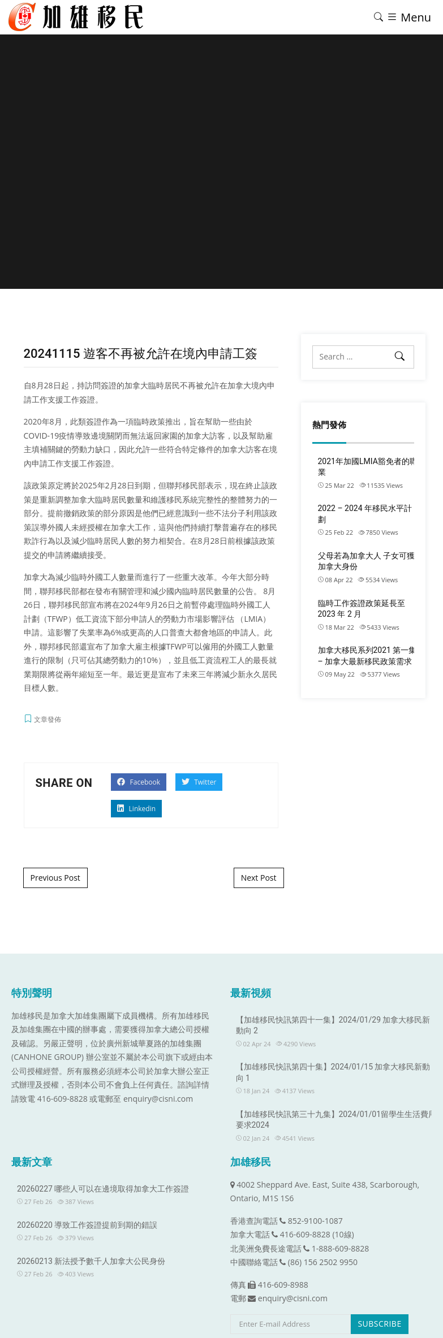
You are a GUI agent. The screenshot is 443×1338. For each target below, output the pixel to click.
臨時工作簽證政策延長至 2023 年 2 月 (361, 609)
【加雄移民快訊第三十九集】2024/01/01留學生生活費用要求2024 (336, 1120)
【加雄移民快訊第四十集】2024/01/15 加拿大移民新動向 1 (333, 1072)
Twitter (199, 782)
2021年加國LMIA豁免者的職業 (368, 467)
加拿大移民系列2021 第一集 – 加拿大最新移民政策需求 (367, 656)
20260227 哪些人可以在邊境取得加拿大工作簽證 (103, 1188)
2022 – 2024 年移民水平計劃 (365, 514)
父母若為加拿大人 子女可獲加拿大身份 (366, 561)
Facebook (138, 782)
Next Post (259, 877)
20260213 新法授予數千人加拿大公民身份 (91, 1261)
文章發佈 (47, 719)
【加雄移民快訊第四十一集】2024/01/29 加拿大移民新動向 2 (333, 1025)
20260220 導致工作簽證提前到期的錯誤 (87, 1224)
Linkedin (136, 808)
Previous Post (55, 877)
